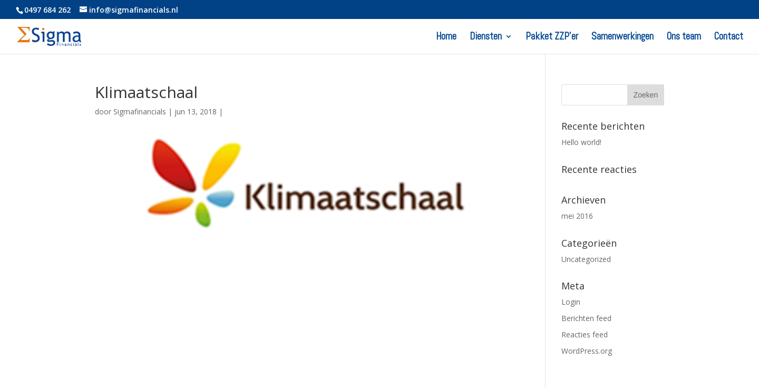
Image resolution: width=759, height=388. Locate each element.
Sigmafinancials (139, 111)
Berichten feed (586, 318)
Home (446, 38)
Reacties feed (584, 334)
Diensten (486, 38)
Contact (728, 38)
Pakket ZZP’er (552, 38)
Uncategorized (586, 259)
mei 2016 (577, 216)
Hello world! (581, 142)
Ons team (684, 38)
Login (570, 302)
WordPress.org (586, 351)
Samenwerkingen (622, 38)
